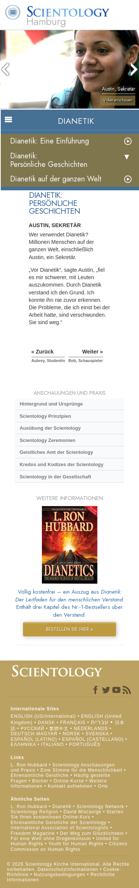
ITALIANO (52, 744)
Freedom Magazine (33, 833)
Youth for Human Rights (76, 843)
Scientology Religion (35, 811)
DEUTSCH (23, 733)
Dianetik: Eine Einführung (49, 141)
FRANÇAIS (73, 722)
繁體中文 (59, 728)
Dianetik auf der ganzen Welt (56, 179)
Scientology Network (100, 806)
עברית (100, 722)
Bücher (40, 781)
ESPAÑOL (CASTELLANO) (93, 739)
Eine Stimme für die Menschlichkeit (81, 770)
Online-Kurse (70, 781)
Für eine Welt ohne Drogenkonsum (51, 838)
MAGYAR (46, 733)
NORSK (71, 733)
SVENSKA (97, 733)
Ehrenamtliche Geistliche (40, 775)
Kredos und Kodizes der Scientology (61, 464)
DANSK (46, 722)
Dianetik (61, 806)
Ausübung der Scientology (50, 428)
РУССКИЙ (32, 728)
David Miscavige (82, 811)
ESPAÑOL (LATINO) (34, 739)
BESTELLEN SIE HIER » (69, 629)
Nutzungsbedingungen (59, 874)
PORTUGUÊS (84, 744)
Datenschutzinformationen (67, 869)
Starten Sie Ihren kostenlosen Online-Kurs (67, 814)
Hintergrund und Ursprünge (51, 404)
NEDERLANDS (91, 728)
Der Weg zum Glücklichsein (92, 833)
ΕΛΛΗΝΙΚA (23, 744)
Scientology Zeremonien (47, 440)
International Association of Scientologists (60, 827)
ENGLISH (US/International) (43, 716)
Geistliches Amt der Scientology (56, 452)
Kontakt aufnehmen (70, 786)
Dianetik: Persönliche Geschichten (48, 160)
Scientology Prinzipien (45, 416)
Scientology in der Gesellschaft (55, 476)
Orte (103, 786)
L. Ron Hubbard (29, 765)
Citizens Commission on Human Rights (69, 846)
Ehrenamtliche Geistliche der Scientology (59, 822)
